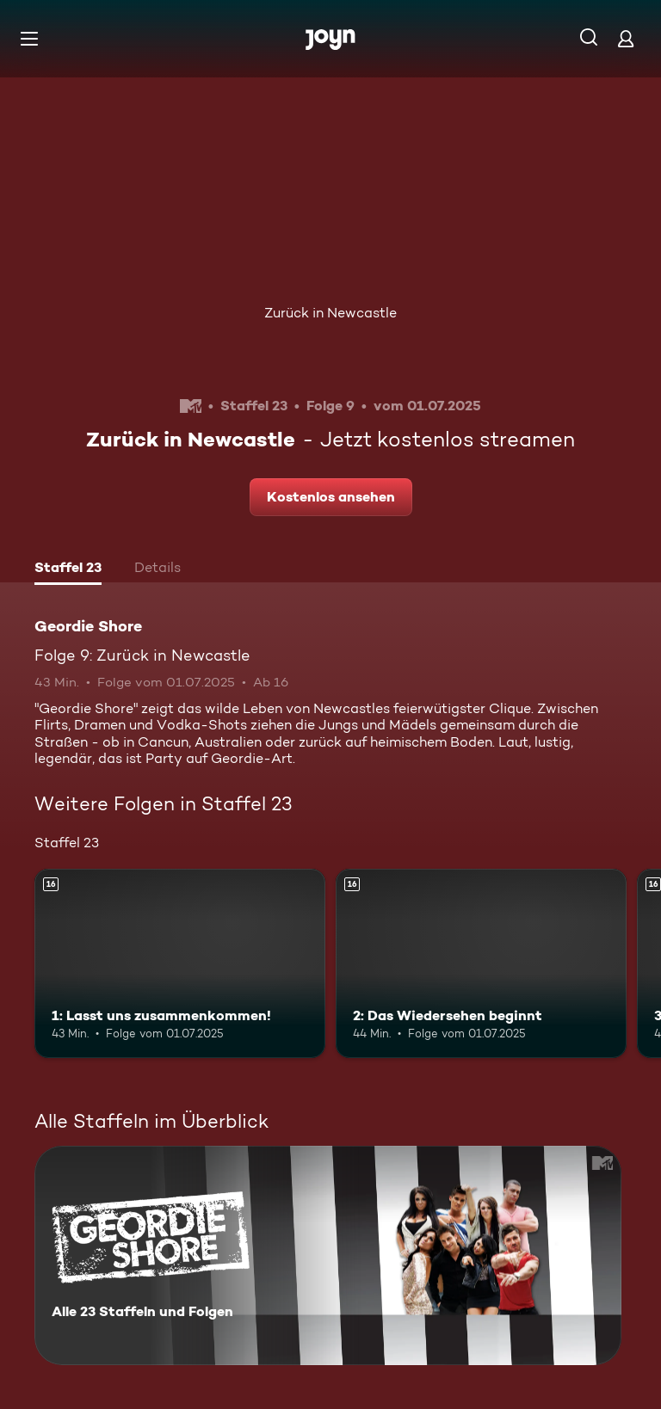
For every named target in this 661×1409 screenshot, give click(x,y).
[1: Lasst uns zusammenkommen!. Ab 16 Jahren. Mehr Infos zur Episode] (179, 963)
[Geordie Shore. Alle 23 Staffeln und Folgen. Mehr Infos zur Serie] (327, 1255)
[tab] (68, 569)
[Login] (626, 38)
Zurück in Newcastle (330, 313)
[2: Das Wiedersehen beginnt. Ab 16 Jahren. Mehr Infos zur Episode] (481, 963)
